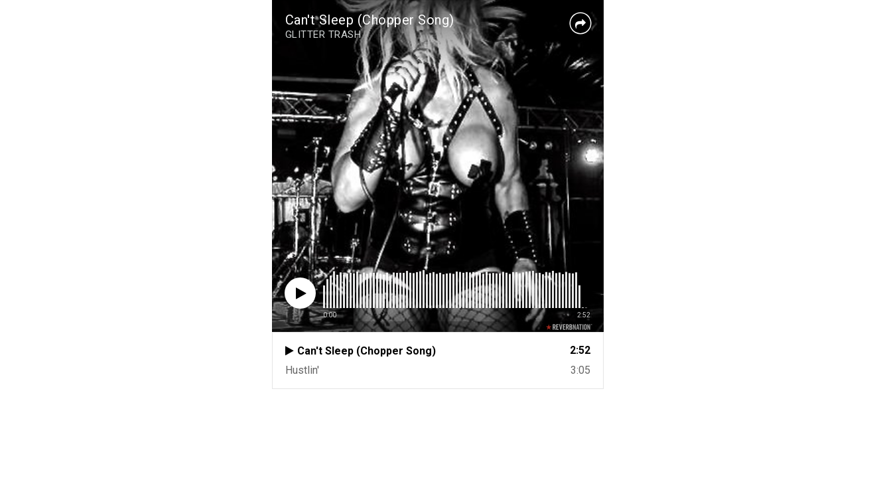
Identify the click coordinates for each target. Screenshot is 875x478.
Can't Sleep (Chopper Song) (369, 20)
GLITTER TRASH (323, 34)
